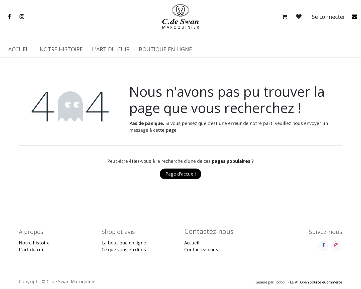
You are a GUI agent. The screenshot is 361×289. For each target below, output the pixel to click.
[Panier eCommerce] (284, 16)
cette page (164, 130)
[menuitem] (19, 49)
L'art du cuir (32, 249)
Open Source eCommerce (321, 282)
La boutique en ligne (124, 243)
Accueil (191, 243)
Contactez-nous (201, 249)
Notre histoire (34, 243)
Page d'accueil (180, 174)
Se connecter (328, 16)
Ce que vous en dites (124, 249)
